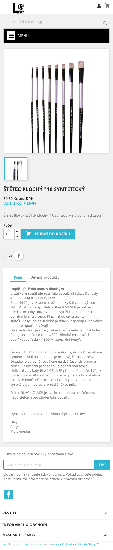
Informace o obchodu (25, 524)
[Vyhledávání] (56, 21)
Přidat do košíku (48, 234)
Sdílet (18, 255)
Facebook (8, 494)
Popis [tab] (18, 277)
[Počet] (9, 234)
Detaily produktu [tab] (45, 277)
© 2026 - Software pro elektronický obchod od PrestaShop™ (51, 544)
